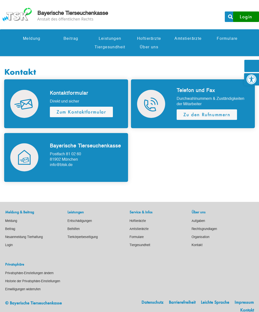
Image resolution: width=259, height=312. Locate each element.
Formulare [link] (227, 39)
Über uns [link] (149, 47)
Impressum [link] (244, 302)
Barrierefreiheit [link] (182, 302)
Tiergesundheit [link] (110, 47)
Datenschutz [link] (152, 302)
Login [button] (246, 17)
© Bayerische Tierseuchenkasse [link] (33, 302)
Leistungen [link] (110, 39)
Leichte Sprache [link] (215, 302)
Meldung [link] (32, 39)
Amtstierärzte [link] (188, 39)
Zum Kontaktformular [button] (81, 112)
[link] (251, 79)
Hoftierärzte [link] (149, 39)
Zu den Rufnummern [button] (206, 114)
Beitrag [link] (71, 39)
